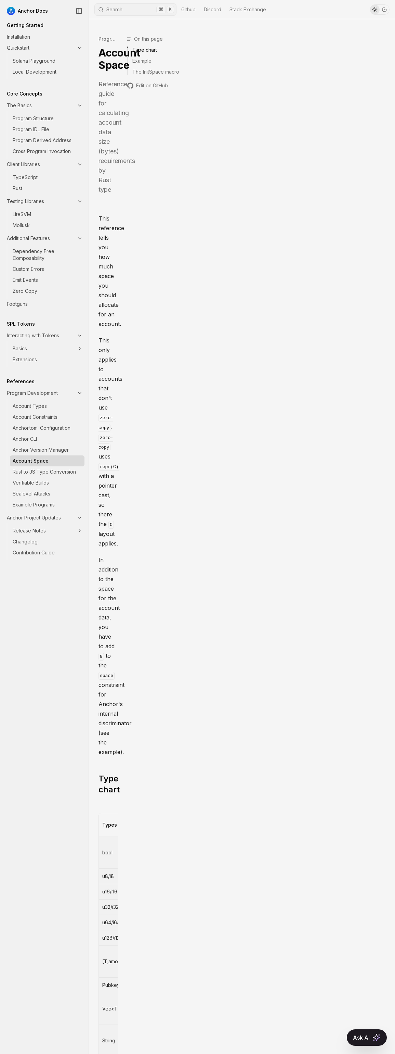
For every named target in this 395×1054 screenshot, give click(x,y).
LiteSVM (22, 214)
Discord (212, 9)
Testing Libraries (44, 201)
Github (188, 9)
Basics (47, 348)
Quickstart (44, 48)
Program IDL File (31, 129)
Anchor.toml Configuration (41, 428)
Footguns (17, 304)
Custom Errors (28, 269)
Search (136, 9)
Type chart (120, 199)
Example (115, 510)
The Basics (44, 105)
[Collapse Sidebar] (79, 10)
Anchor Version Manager (41, 450)
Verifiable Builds (31, 483)
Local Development (34, 72)
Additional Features (44, 238)
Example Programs (34, 504)
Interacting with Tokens (44, 335)
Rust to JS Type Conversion (44, 472)
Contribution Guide (34, 552)
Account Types (30, 406)
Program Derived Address (42, 140)
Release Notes (47, 531)
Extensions (25, 359)
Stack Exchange (247, 9)
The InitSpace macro (139, 684)
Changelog (25, 541)
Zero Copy (25, 291)
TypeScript (25, 177)
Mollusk (21, 225)
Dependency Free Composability (33, 254)
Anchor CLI (25, 439)
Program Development (44, 393)
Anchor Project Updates (44, 517)
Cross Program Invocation (42, 151)
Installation (18, 37)
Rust (17, 188)
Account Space (31, 461)
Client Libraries (44, 164)
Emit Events (25, 280)
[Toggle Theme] (380, 9)
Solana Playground (34, 61)
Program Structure (33, 118)
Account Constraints (35, 417)
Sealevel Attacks (31, 494)
